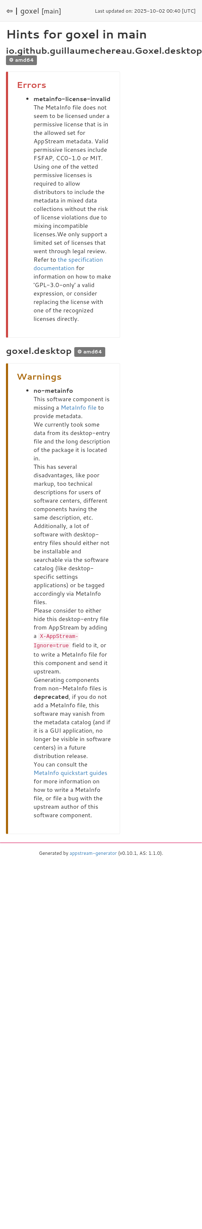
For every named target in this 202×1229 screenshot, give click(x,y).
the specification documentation (68, 263)
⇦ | (12, 10)
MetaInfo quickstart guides (70, 772)
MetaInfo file (78, 407)
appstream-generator (93, 852)
